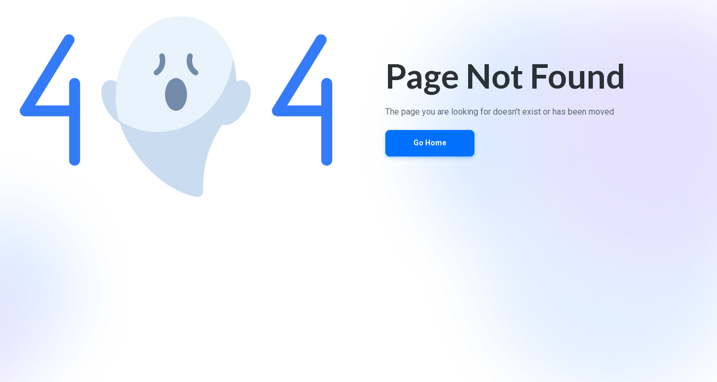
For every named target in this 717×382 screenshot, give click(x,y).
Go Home (429, 142)
